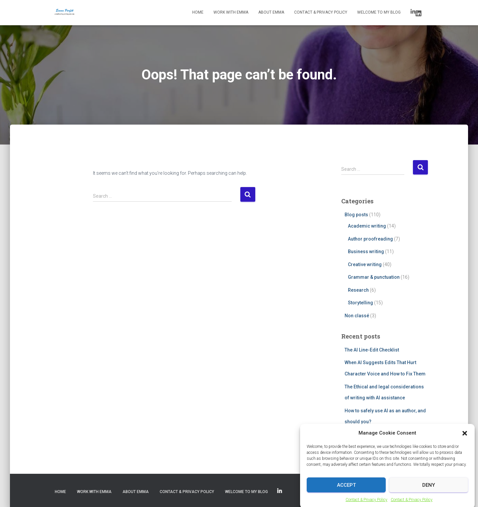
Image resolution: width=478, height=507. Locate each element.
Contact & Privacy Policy (320, 12)
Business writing (366, 251)
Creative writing (365, 264)
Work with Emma (230, 12)
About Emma (271, 12)
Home (197, 12)
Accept (346, 491)
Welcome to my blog (379, 12)
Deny (428, 491)
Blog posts (356, 214)
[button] (464, 439)
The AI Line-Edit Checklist (372, 350)
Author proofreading (370, 239)
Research (358, 290)
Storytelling (360, 302)
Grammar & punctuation (374, 277)
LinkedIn (418, 13)
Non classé (357, 315)
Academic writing (367, 226)
